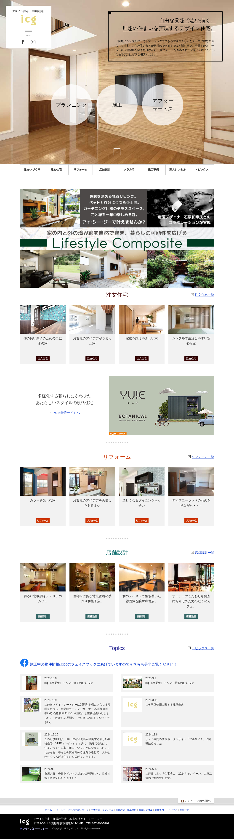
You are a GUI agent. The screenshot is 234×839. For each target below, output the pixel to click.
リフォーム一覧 (203, 457)
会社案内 (159, 810)
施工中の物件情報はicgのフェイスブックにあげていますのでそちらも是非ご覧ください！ (98, 664)
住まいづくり (32, 169)
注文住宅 (56, 169)
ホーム (48, 810)
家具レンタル (177, 169)
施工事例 (153, 169)
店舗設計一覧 (204, 552)
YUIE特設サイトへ (66, 413)
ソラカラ (129, 169)
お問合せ (184, 810)
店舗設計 (104, 169)
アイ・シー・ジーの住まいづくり (71, 810)
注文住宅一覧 (204, 295)
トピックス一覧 (203, 648)
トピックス (202, 169)
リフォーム (80, 169)
